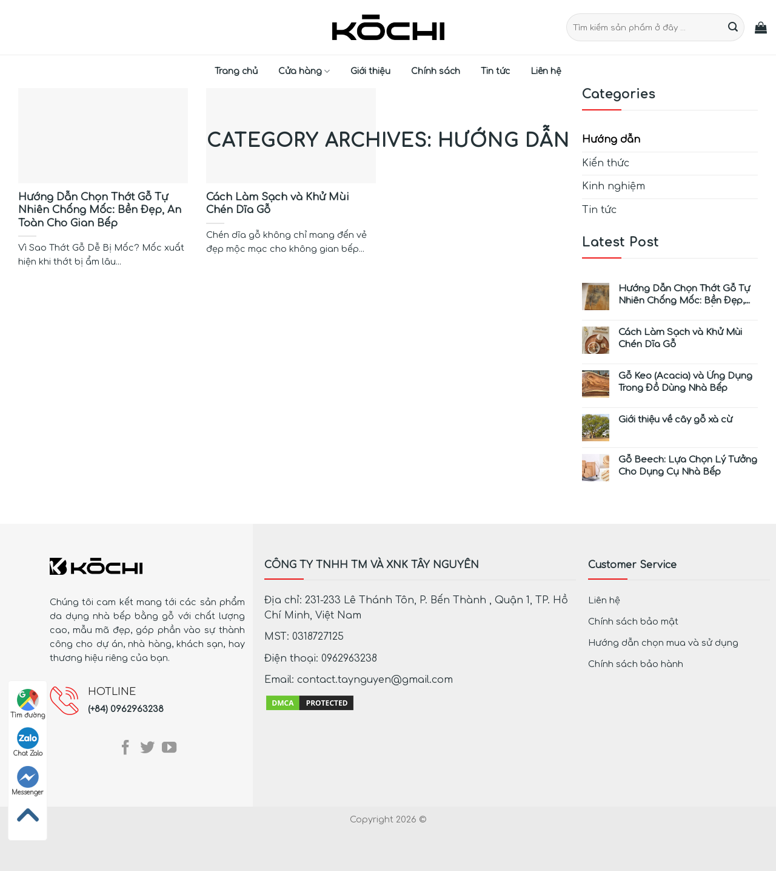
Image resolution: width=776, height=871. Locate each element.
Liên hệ (545, 71)
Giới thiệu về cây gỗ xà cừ (675, 420)
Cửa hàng (304, 71)
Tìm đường (27, 704)
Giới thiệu (370, 71)
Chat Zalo (27, 742)
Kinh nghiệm (613, 186)
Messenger (28, 781)
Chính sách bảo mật (633, 621)
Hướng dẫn (611, 139)
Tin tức (495, 71)
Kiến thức (605, 163)
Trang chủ (236, 71)
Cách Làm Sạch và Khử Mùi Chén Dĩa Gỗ (680, 338)
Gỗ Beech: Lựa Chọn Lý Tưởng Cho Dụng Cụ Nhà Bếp (687, 466)
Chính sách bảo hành (635, 664)
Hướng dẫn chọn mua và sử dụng (663, 643)
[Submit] (733, 27)
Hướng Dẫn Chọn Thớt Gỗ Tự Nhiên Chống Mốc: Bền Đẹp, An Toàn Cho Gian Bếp (684, 295)
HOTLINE (112, 691)
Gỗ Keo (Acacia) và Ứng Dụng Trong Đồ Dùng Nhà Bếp (685, 382)
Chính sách (435, 71)
